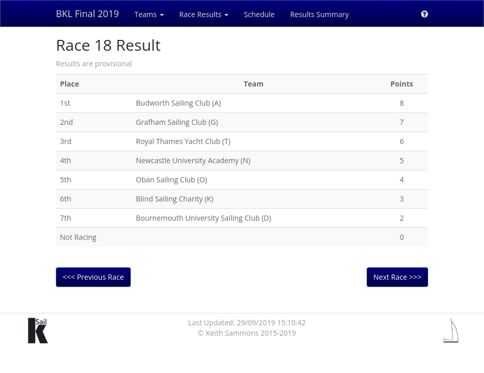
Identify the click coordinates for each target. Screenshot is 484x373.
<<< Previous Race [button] (93, 277)
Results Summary (319, 14)
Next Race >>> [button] (397, 277)
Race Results (204, 14)
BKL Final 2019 (87, 13)
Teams (149, 14)
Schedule (259, 14)
